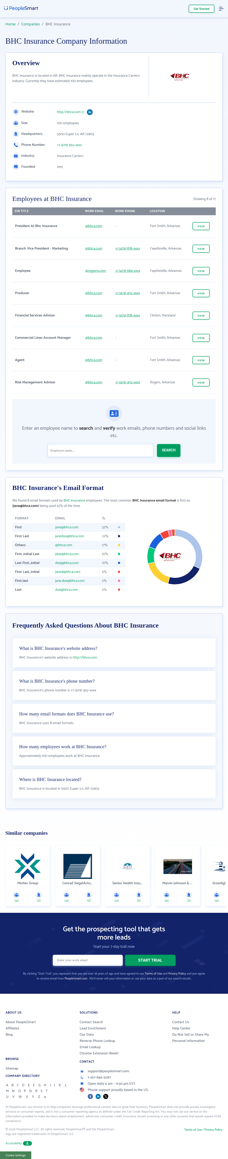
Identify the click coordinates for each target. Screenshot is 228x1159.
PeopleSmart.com (76, 978)
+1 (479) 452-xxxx (69, 145)
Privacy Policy (177, 973)
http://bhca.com (69, 112)
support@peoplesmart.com (104, 1071)
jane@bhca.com (66, 527)
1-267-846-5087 (95, 1077)
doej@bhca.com (67, 563)
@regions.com (95, 271)
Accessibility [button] (19, 1143)
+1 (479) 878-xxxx (127, 249)
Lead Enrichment (93, 1028)
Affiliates (12, 1028)
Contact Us (180, 1022)
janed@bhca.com (67, 572)
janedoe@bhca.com (69, 536)
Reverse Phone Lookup (97, 1041)
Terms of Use (153, 973)
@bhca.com (93, 226)
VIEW (201, 226)
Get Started (201, 9)
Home (10, 24)
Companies (30, 24)
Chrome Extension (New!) (99, 1053)
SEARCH (169, 450)
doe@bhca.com (66, 590)
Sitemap (12, 1069)
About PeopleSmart (21, 1022)
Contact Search (91, 1022)
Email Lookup (90, 1047)
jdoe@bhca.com (67, 554)
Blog (9, 1035)
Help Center (181, 1028)
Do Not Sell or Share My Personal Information (190, 1038)
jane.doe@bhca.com (70, 581)
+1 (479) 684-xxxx (127, 271)
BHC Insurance (74, 501)
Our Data (87, 1035)
